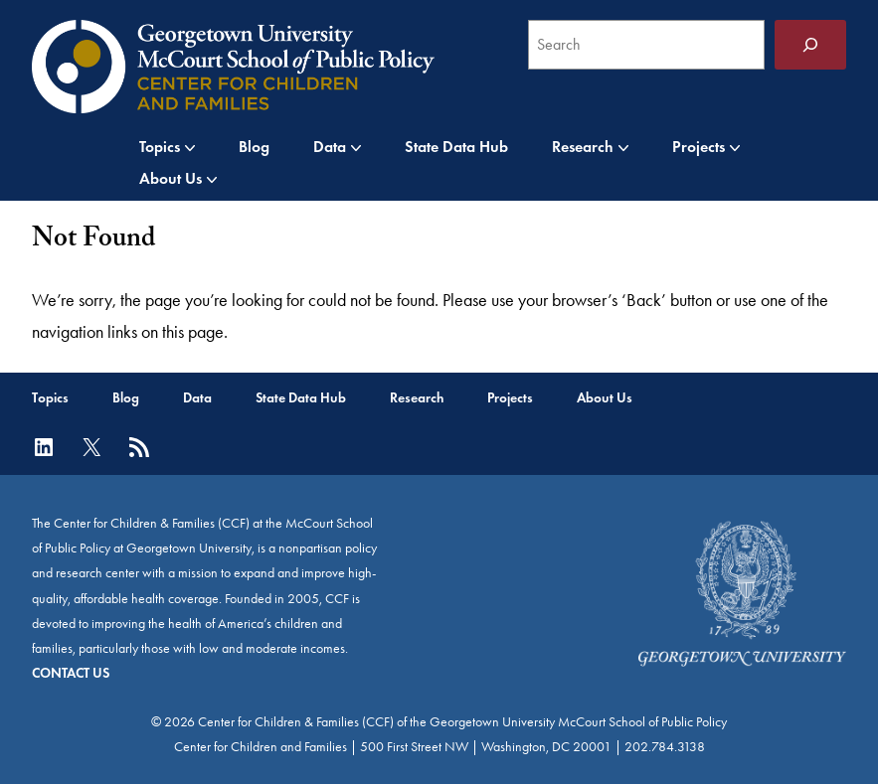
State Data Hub (456, 146)
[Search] (810, 45)
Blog (254, 146)
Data (329, 146)
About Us (170, 178)
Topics (159, 146)
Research (583, 146)
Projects (698, 146)
